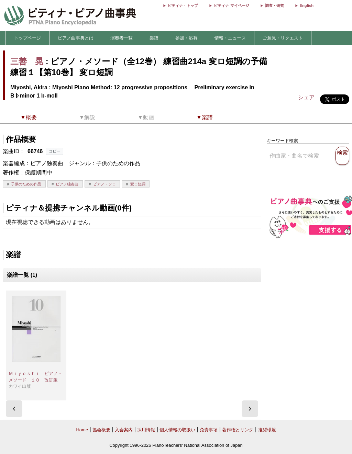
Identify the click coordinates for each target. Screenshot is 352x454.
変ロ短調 (137, 184)
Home (82, 429)
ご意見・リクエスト (283, 38)
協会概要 (101, 429)
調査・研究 (274, 5)
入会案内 (124, 429)
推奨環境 (267, 429)
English (307, 5)
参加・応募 (186, 38)
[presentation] (14, 408)
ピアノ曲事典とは (76, 38)
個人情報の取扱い (177, 429)
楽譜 (154, 38)
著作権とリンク (237, 429)
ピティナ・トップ (183, 5)
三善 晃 (26, 61)
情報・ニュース (230, 38)
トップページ (27, 38)
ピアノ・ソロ (104, 184)
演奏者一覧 (121, 38)
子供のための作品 (26, 184)
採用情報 (146, 429)
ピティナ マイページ (231, 5)
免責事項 (209, 429)
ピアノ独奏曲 (67, 184)
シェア (306, 97)
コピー (54, 151)
